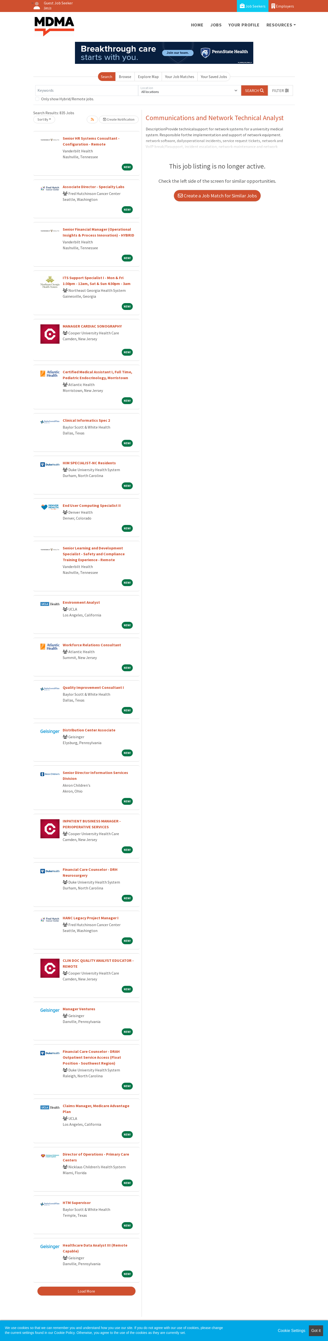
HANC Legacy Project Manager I (91, 917)
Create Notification (118, 119)
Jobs (216, 25)
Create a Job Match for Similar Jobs (217, 196)
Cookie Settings (291, 1331)
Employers (282, 6)
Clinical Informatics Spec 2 (86, 420)
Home (197, 25)
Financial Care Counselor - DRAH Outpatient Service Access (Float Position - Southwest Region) (92, 1057)
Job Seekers (253, 6)
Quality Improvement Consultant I (93, 687)
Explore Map (148, 76)
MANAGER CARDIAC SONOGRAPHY (92, 326)
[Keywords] (86, 90)
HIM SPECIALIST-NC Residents (89, 462)
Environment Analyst (81, 602)
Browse (125, 76)
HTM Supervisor (77, 1202)
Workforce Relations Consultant (92, 644)
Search (106, 76)
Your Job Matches (179, 76)
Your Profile (244, 25)
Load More (86, 1291)
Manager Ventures (79, 1008)
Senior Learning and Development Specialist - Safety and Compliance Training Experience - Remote (94, 553)
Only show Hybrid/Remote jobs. (67, 98)
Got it (316, 1331)
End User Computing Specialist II (92, 505)
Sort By (42, 119)
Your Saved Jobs (214, 76)
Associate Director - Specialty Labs (93, 186)
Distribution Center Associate (89, 729)
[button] (280, 90)
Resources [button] (279, 25)
